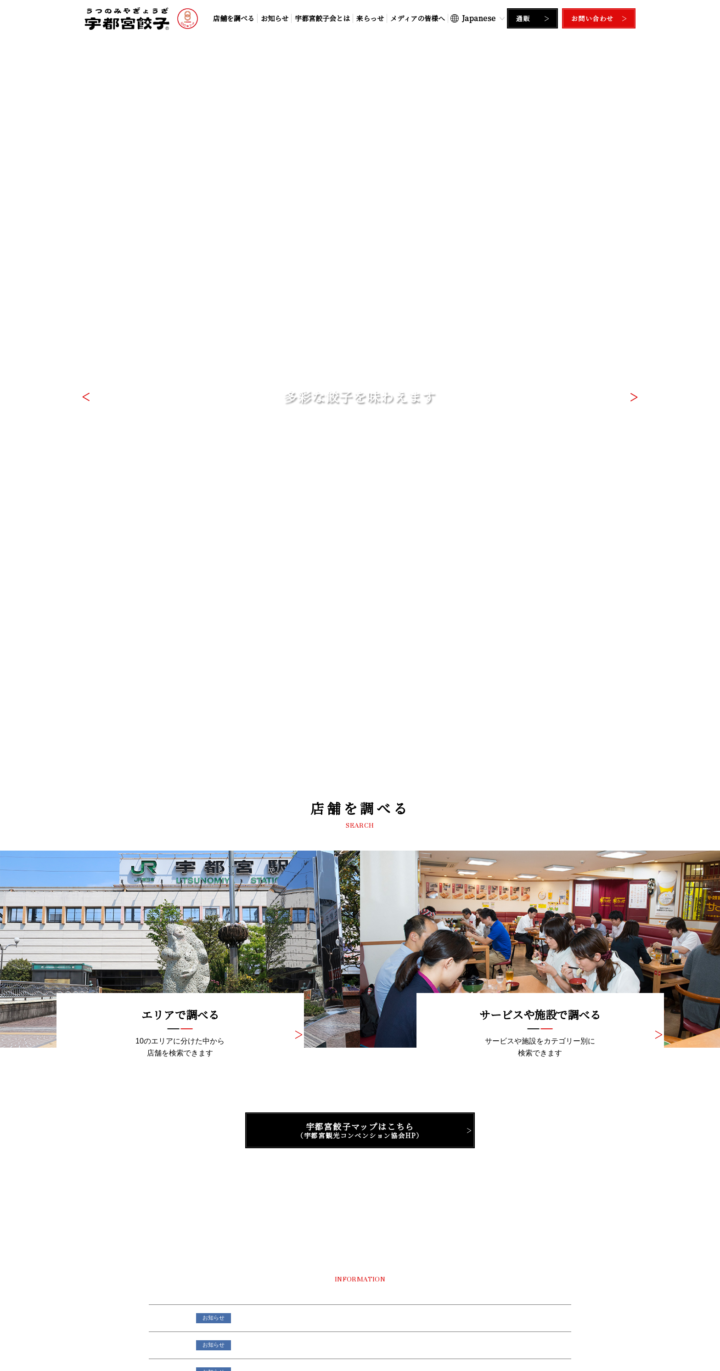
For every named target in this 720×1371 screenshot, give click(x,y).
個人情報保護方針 (334, 1339)
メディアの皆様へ (417, 18)
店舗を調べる (233, 18)
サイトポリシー (389, 1339)
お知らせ (274, 18)
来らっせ (370, 18)
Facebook (513, 1142)
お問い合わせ (592, 18)
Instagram (360, 1142)
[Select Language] (477, 18)
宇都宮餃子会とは (322, 18)
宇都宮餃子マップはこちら (360, 417)
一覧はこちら (534, 691)
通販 (523, 18)
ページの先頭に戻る (360, 1226)
